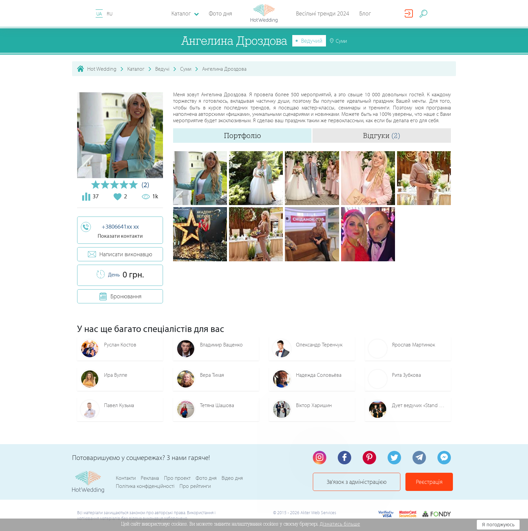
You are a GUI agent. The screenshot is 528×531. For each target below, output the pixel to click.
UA (99, 13)
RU (109, 13)
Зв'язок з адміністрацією (357, 482)
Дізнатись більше (340, 524)
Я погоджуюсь (498, 525)
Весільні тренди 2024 (322, 13)
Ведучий (312, 40)
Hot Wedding (102, 68)
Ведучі (162, 68)
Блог (365, 13)
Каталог (135, 68)
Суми (185, 68)
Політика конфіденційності (145, 486)
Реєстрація (429, 482)
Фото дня (220, 13)
